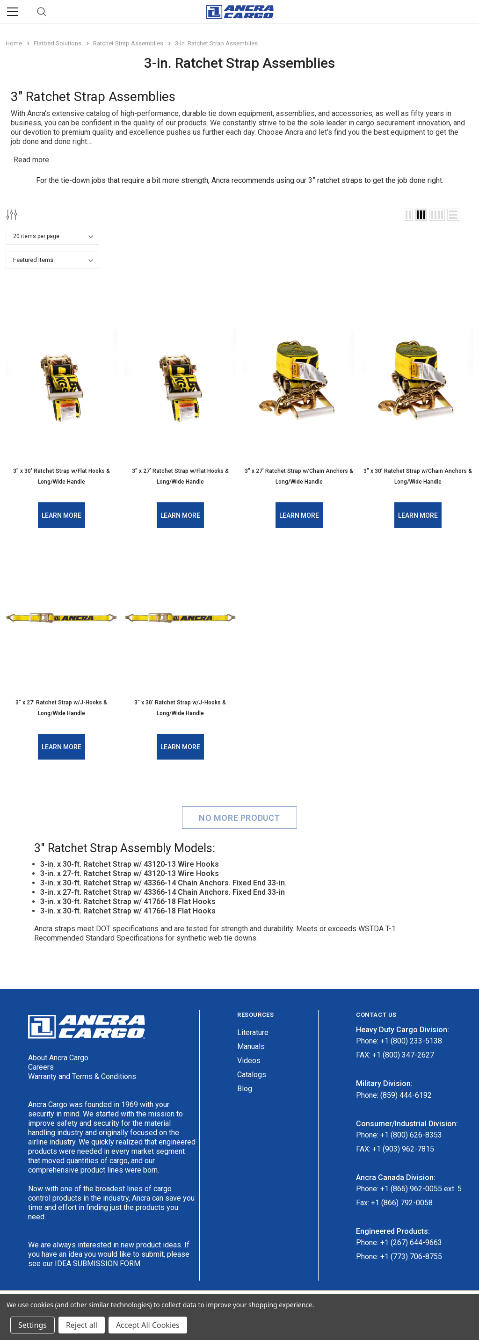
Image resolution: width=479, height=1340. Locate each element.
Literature (253, 1031)
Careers (41, 1065)
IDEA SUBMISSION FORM (97, 1261)
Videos (249, 1059)
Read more (31, 159)
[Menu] (12, 11)
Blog (244, 1087)
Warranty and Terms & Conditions (82, 1074)
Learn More (61, 514)
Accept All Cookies (148, 1325)
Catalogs (251, 1073)
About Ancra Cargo (58, 1055)
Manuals (251, 1045)
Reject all (81, 1325)
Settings (32, 1325)
